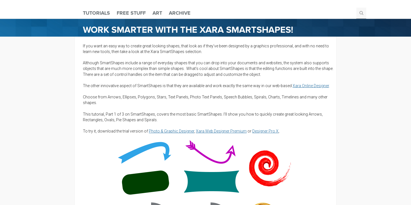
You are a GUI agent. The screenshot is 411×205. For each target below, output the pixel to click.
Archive (180, 13)
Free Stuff (131, 13)
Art (157, 13)
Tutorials (96, 13)
